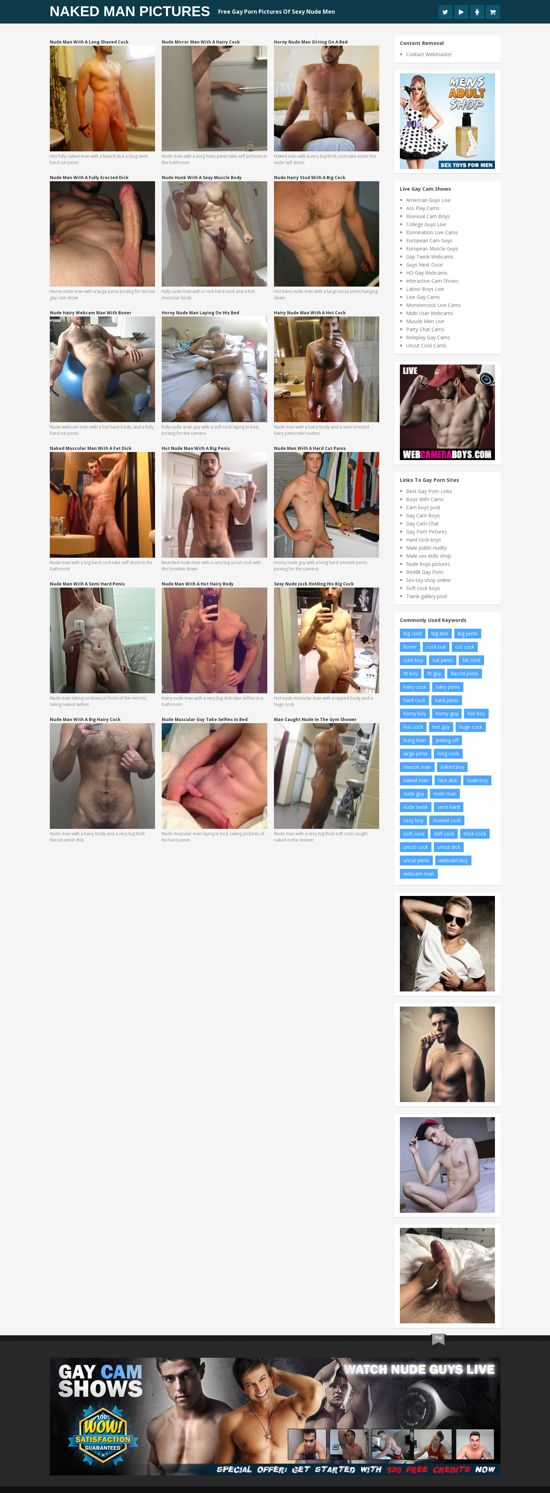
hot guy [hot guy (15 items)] (441, 726)
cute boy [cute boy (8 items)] (413, 660)
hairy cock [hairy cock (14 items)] (414, 686)
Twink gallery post (426, 596)
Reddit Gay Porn (424, 572)
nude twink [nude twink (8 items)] (415, 807)
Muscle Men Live (425, 321)
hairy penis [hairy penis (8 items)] (448, 686)
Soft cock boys (423, 588)
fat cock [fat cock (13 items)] (471, 660)
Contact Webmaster (429, 54)
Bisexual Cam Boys (428, 216)
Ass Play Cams (423, 208)
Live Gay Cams (423, 297)
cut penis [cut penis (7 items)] (442, 660)
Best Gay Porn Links (429, 491)
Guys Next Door (424, 264)
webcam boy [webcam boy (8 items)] (453, 860)
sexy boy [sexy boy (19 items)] (413, 820)
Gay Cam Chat (422, 523)
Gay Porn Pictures (426, 531)
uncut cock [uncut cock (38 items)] (415, 847)
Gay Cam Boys (423, 515)
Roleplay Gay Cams (428, 337)
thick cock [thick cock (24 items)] (475, 833)
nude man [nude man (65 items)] (445, 793)
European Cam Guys (429, 240)
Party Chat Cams (425, 329)
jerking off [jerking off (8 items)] (447, 740)
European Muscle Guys (432, 248)
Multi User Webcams (429, 313)
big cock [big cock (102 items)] (412, 633)
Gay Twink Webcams (430, 256)
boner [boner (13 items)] (410, 646)
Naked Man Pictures (130, 11)
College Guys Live (426, 224)
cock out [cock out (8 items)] (436, 646)
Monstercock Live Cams (433, 305)
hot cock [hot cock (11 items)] (413, 726)
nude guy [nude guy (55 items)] (413, 793)
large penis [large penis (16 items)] (415, 753)
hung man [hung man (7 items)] (414, 740)
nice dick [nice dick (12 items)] (447, 780)
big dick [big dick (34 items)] (439, 633)
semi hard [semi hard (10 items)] (448, 807)
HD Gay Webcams (427, 272)
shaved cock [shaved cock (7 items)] (447, 820)
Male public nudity (426, 547)
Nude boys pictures (428, 564)
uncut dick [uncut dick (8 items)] (448, 847)
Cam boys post (423, 507)
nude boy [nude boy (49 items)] (477, 780)
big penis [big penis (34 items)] (468, 633)
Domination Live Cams (432, 232)
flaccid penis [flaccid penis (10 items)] (464, 673)
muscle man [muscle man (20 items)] (417, 767)
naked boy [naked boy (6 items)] (452, 767)
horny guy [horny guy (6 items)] (447, 713)
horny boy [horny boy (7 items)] (414, 713)
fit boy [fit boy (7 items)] (410, 673)
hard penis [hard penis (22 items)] (446, 700)
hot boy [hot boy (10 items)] (476, 713)
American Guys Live (428, 200)
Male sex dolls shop (428, 555)
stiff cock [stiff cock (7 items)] (444, 833)
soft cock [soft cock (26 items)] (413, 833)
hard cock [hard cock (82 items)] (414, 700)
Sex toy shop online (428, 580)
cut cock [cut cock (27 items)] (464, 646)
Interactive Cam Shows (432, 280)
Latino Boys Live (425, 289)
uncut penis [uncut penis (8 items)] (416, 860)
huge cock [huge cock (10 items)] (470, 726)
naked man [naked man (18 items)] (416, 780)
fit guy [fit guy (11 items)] (434, 673)
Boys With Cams (425, 499)
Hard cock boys (423, 539)
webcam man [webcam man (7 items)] (418, 873)
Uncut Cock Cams (426, 345)
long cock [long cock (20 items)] (448, 753)
